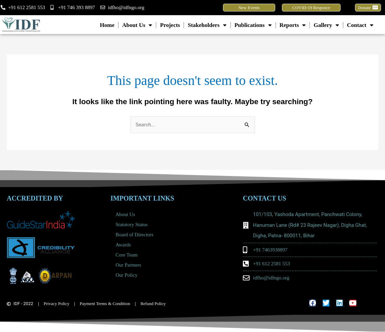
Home (107, 25)
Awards (123, 244)
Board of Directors (134, 234)
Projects (170, 25)
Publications (253, 25)
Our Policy (126, 275)
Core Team (128, 254)
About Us (137, 25)
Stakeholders (207, 25)
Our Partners (128, 265)
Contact (360, 25)
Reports (293, 25)
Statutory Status (132, 224)
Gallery (326, 25)
